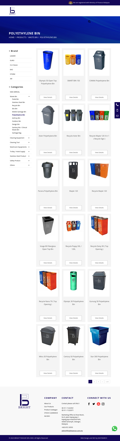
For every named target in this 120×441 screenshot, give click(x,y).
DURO (12, 60)
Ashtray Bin (16, 118)
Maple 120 (73, 191)
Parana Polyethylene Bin (48, 191)
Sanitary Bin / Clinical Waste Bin (19, 128)
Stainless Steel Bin (18, 102)
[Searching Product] (89, 21)
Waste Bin (33, 37)
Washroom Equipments (18, 147)
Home (11, 37)
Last (107, 382)
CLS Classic (14, 65)
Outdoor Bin (16, 121)
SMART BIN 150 (73, 80)
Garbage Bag (16, 133)
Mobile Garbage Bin (19, 112)
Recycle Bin (16, 105)
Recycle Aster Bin (74, 136)
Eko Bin (14, 109)
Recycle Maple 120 (99, 191)
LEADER (13, 56)
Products (21, 37)
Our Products (49, 407)
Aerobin (47, 416)
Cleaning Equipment (17, 138)
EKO (11, 70)
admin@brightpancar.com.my (72, 431)
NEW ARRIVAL (15, 92)
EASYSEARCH (102, 438)
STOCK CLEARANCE (51, 413)
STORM (12, 74)
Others (12, 165)
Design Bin (16, 124)
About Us (47, 403)
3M (11, 79)
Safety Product (15, 161)
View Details (48, 97)
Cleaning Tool (15, 142)
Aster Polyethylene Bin (48, 136)
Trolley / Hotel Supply (17, 151)
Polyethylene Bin (48, 37)
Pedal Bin (15, 99)
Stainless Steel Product (18, 156)
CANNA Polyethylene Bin (99, 80)
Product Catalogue (50, 410)
